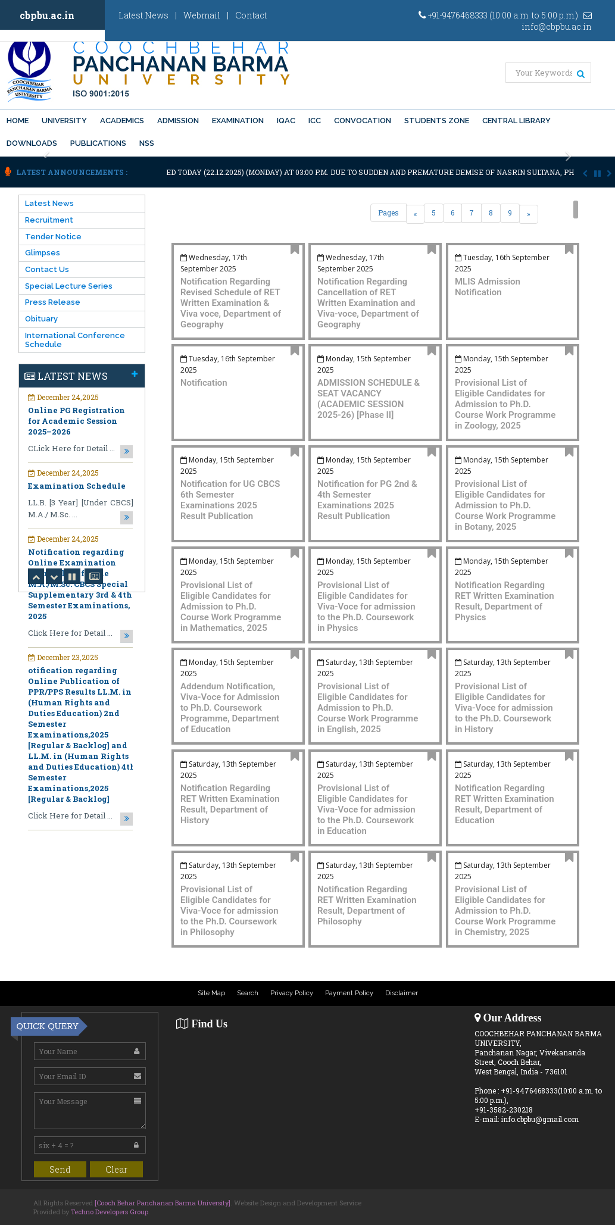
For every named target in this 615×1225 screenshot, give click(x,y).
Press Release (52, 302)
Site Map (211, 993)
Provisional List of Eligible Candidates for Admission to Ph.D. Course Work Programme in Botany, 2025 (505, 505)
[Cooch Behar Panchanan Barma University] (162, 1202)
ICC (314, 120)
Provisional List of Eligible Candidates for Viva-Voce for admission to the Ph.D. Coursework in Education (366, 809)
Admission (178, 120)
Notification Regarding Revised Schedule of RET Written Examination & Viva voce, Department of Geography (230, 303)
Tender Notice (53, 236)
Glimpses (42, 252)
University (64, 120)
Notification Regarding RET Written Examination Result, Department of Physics (504, 601)
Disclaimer (401, 993)
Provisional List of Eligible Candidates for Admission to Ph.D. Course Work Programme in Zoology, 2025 (505, 404)
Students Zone (436, 120)
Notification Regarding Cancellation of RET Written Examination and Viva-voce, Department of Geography (368, 303)
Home (18, 120)
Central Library (516, 120)
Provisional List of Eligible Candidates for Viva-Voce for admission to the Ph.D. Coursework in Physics (366, 606)
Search (247, 993)
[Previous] (415, 214)
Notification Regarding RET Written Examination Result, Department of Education (504, 804)
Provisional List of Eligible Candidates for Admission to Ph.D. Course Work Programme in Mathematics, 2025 (230, 606)
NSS (146, 143)
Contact (251, 15)
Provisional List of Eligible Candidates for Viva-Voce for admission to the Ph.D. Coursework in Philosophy (229, 911)
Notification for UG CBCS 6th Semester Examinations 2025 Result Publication (230, 500)
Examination (238, 120)
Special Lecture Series (69, 286)
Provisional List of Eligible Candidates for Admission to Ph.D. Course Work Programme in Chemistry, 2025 (505, 911)
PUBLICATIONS (98, 143)
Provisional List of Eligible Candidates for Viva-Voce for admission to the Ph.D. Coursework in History (504, 708)
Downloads (32, 143)
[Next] (528, 214)
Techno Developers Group (109, 1211)
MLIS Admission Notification (487, 287)
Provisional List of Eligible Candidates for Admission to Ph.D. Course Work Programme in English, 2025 (367, 708)
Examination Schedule (77, 485)
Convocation (362, 120)
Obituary (41, 318)
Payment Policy (349, 993)
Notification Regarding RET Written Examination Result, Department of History (230, 804)
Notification (203, 382)
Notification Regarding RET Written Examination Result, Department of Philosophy (367, 905)
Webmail (201, 15)
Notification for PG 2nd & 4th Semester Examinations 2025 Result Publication (367, 500)
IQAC (286, 120)
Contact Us (47, 269)
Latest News (143, 15)
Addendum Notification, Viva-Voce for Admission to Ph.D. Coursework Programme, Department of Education (230, 708)
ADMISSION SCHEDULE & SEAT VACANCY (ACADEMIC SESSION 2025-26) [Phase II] (368, 398)
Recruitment (49, 219)
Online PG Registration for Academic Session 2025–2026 (76, 421)
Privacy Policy (291, 993)
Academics (122, 120)
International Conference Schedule (75, 340)
